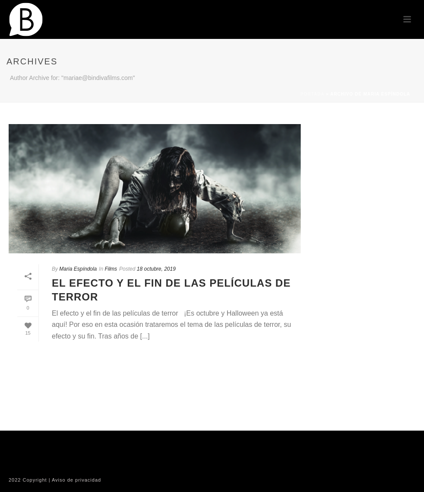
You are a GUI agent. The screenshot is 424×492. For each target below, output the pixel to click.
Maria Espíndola (78, 269)
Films (110, 269)
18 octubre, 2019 (156, 269)
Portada (312, 94)
